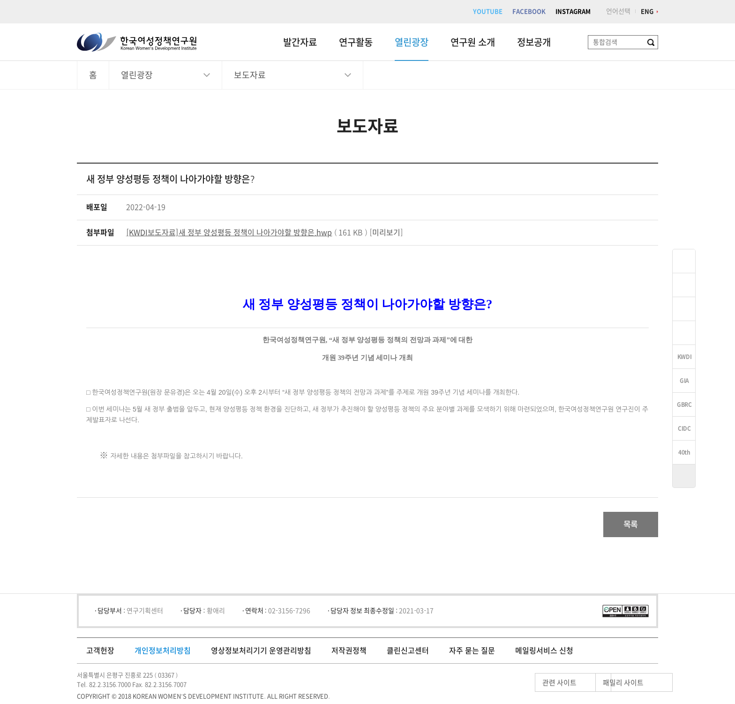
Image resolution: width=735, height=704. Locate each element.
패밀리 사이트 (606, 685)
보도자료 (250, 75)
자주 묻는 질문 (472, 653)
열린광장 (411, 42)
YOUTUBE (487, 11)
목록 (627, 526)
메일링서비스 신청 (544, 653)
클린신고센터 (408, 653)
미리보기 (386, 232)
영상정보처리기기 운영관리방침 (261, 653)
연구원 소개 (472, 42)
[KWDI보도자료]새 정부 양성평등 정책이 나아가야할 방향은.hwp (229, 232)
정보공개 (534, 42)
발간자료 (300, 42)
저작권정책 (349, 653)
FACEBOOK (529, 11)
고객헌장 (100, 653)
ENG (647, 11)
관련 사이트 (519, 685)
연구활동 (356, 42)
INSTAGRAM (573, 11)
